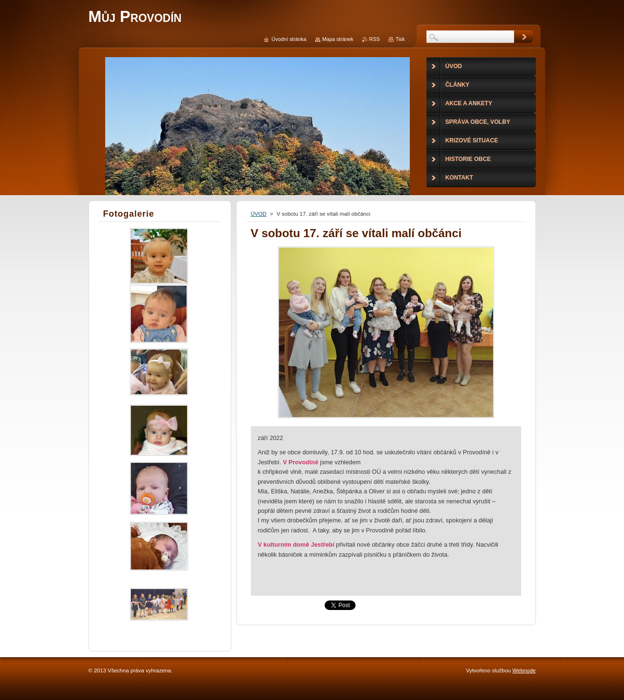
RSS (374, 39)
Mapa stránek (338, 39)
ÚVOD (259, 214)
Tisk (400, 39)
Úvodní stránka (288, 39)
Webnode (523, 670)
